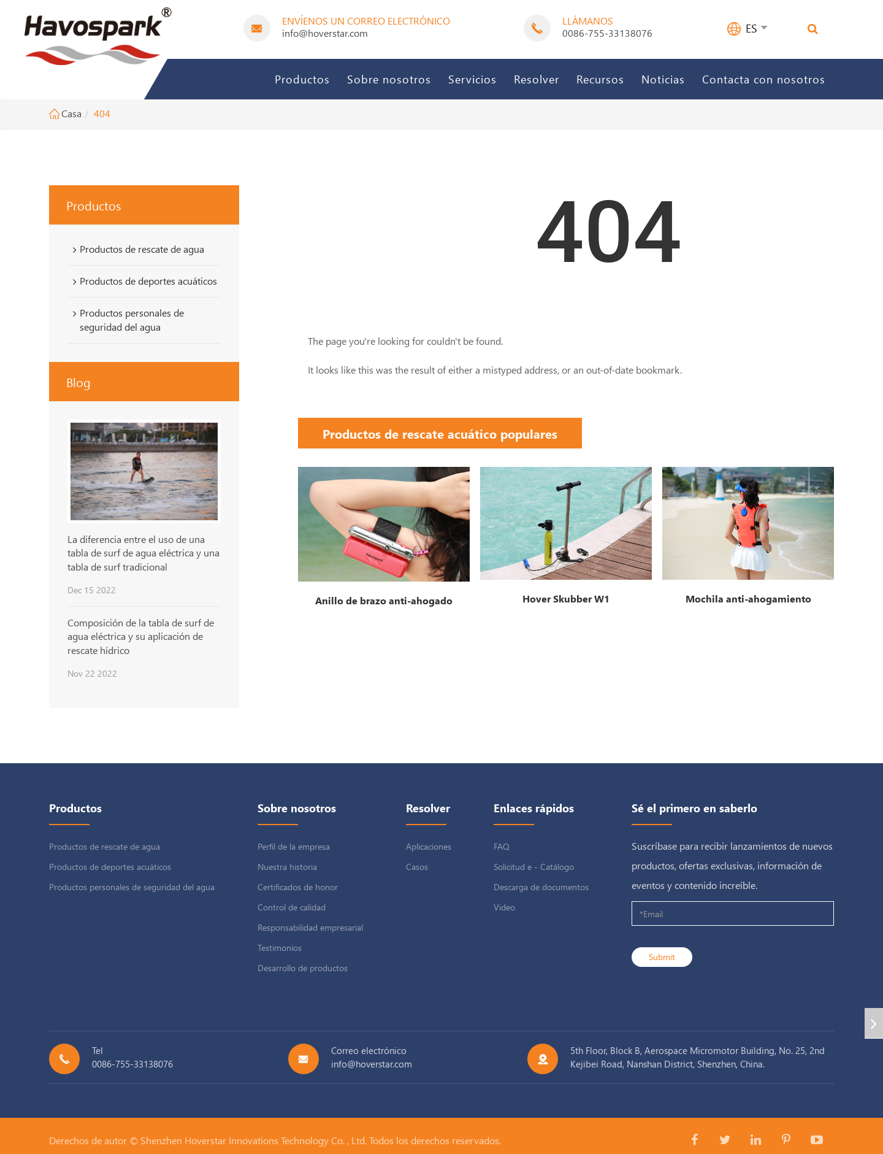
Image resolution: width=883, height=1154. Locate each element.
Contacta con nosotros (763, 79)
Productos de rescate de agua (136, 249)
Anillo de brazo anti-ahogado (384, 600)
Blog (78, 381)
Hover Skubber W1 (566, 598)
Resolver (536, 79)
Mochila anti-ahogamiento (748, 598)
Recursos (600, 79)
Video (504, 907)
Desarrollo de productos (303, 968)
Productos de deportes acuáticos (143, 281)
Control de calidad (292, 907)
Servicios (472, 79)
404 (102, 113)
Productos (302, 79)
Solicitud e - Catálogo (534, 866)
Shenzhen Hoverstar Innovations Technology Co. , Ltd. (253, 1140)
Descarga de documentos (541, 887)
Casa (71, 113)
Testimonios (280, 947)
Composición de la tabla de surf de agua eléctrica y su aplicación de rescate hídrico (140, 636)
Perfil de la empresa (294, 846)
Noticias (663, 79)
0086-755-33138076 (607, 32)
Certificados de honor (298, 887)
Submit (662, 957)
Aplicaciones (428, 846)
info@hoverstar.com (325, 32)
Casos (417, 866)
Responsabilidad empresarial (310, 927)
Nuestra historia (287, 866)
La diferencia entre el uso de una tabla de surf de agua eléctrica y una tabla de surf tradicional (143, 553)
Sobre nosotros (389, 79)
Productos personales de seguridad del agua (126, 319)
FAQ (502, 846)
